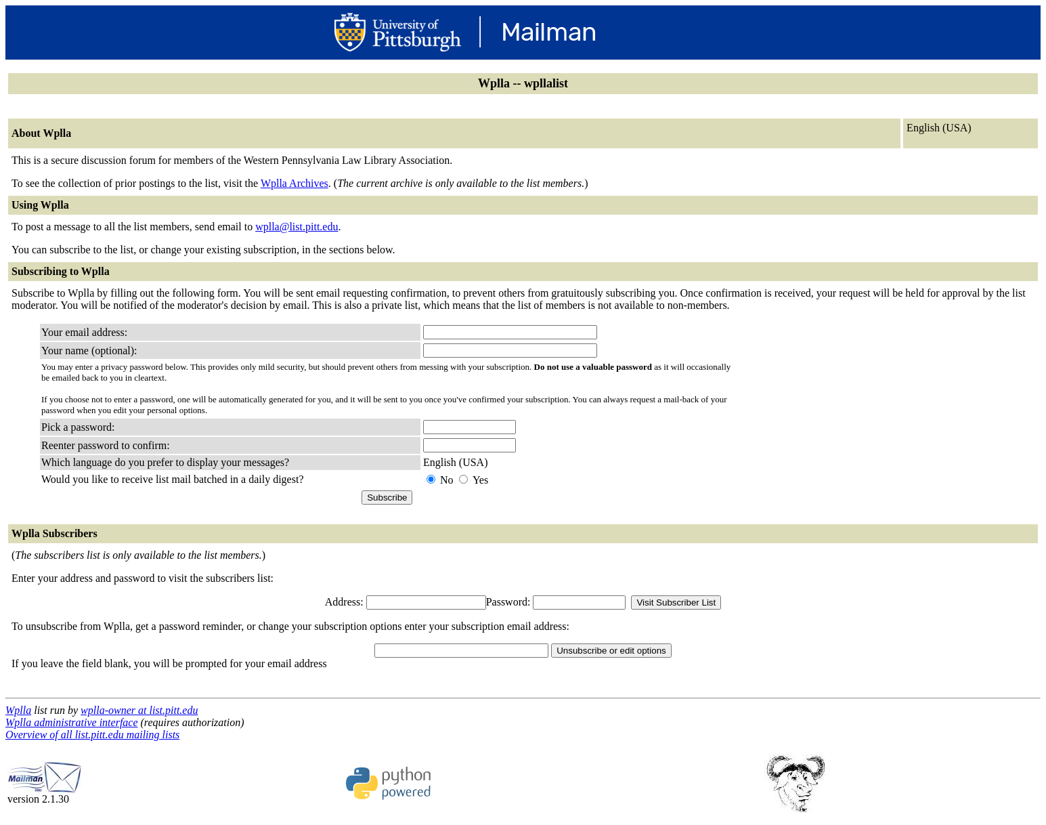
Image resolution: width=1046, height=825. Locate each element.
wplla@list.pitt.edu (296, 226)
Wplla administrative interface (71, 722)
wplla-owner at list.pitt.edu (139, 710)
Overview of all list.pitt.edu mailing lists (92, 734)
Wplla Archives (294, 183)
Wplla (18, 710)
